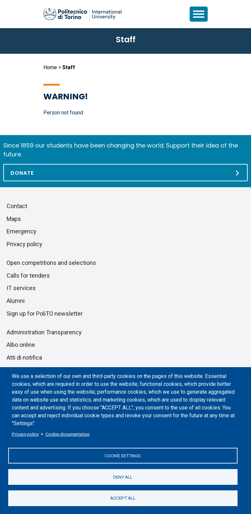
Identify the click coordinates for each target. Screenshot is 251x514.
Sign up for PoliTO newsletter (45, 313)
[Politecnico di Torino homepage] (82, 14)
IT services (21, 288)
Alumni (16, 300)
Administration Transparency (44, 332)
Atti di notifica (24, 357)
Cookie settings (123, 455)
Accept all (123, 498)
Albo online (21, 344)
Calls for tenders (28, 275)
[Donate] (125, 172)
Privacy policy (25, 433)
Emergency (21, 231)
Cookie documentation (67, 433)
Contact (17, 206)
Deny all (123, 476)
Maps (14, 218)
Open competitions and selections (51, 262)
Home (50, 67)
